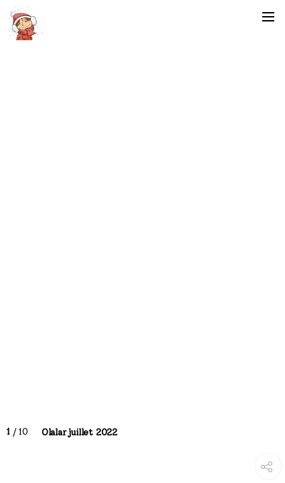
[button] (268, 17)
